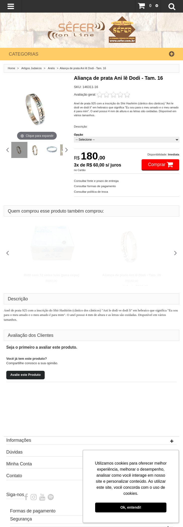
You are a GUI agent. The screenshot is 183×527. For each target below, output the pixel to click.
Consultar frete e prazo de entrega (96, 180)
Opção (78, 134)
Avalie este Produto (25, 375)
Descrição (80, 126)
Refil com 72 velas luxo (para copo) (51, 275)
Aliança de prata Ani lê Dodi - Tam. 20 (131, 275)
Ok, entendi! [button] (130, 507)
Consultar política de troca (91, 191)
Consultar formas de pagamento (95, 186)
